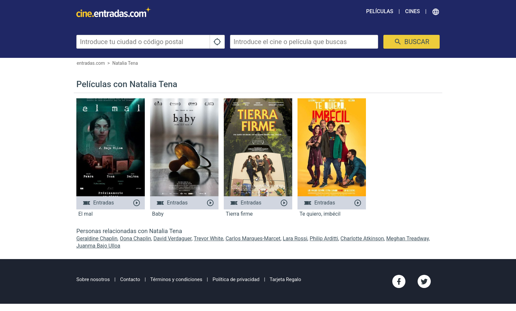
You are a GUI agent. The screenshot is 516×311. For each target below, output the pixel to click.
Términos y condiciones (176, 279)
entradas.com (91, 63)
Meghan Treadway (407, 238)
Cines (412, 11)
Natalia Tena (125, 63)
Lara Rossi (295, 238)
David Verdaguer (172, 238)
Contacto (130, 279)
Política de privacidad (236, 279)
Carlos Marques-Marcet (252, 238)
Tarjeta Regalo (285, 279)
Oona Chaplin (135, 238)
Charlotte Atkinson (362, 238)
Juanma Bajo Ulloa (98, 246)
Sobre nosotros (93, 279)
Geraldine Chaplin (96, 238)
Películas (379, 11)
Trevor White (208, 238)
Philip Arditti (324, 238)
